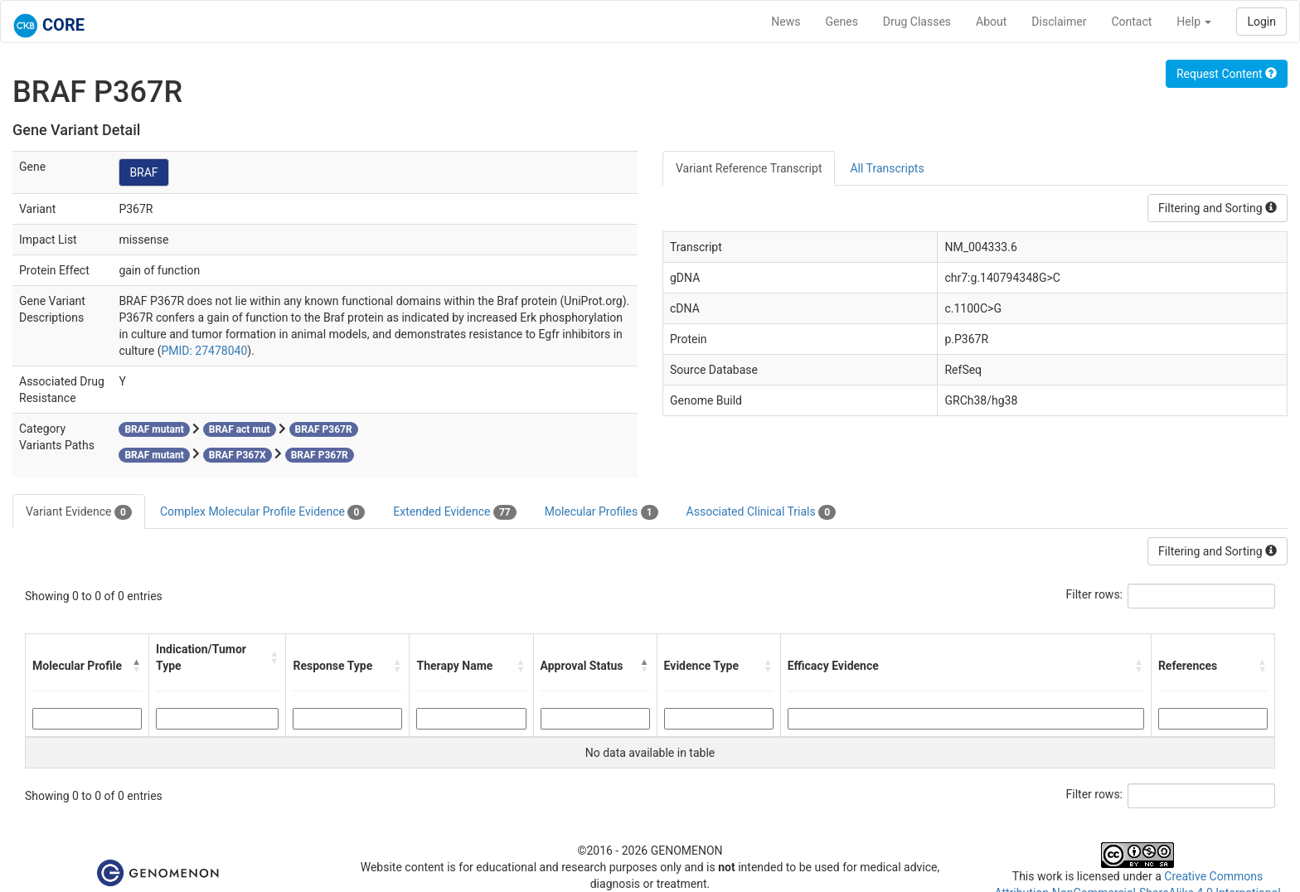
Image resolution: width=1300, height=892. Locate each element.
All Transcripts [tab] (887, 168)
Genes (842, 21)
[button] (137, 665)
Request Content (1226, 73)
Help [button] (1193, 21)
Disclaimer (1058, 21)
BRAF (143, 172)
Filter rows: (1094, 594)
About (991, 21)
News (785, 21)
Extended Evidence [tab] (454, 512)
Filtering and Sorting (1217, 208)
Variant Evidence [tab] (79, 512)
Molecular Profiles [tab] (601, 512)
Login (1261, 21)
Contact (1131, 21)
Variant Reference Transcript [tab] (749, 168)
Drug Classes (917, 21)
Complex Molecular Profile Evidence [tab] (262, 512)
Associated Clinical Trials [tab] (761, 512)
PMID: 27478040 (204, 350)
